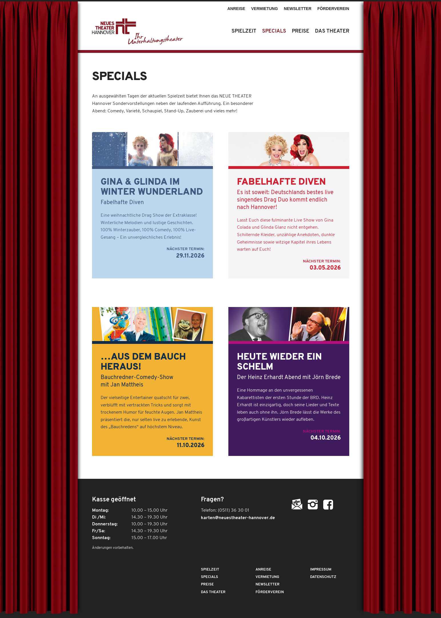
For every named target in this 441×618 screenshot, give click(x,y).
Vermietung (264, 8)
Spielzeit (210, 569)
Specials (209, 577)
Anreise (236, 8)
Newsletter (297, 8)
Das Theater (213, 592)
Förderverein (333, 8)
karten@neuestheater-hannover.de (238, 518)
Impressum (320, 569)
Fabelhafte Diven (281, 182)
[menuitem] (236, 6)
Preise (207, 584)
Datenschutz (323, 577)
